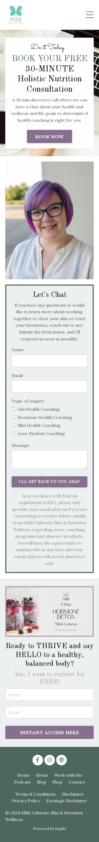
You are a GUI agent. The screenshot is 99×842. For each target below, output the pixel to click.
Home (23, 775)
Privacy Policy (26, 800)
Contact (77, 782)
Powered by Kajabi (49, 828)
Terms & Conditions (35, 794)
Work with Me (68, 775)
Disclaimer (73, 794)
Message (21, 445)
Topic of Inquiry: (28, 401)
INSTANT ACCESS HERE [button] (49, 733)
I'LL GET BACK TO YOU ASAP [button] (49, 481)
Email (17, 375)
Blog (41, 782)
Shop (57, 782)
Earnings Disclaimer (66, 800)
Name (18, 349)
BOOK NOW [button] (49, 137)
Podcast (22, 782)
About (42, 775)
